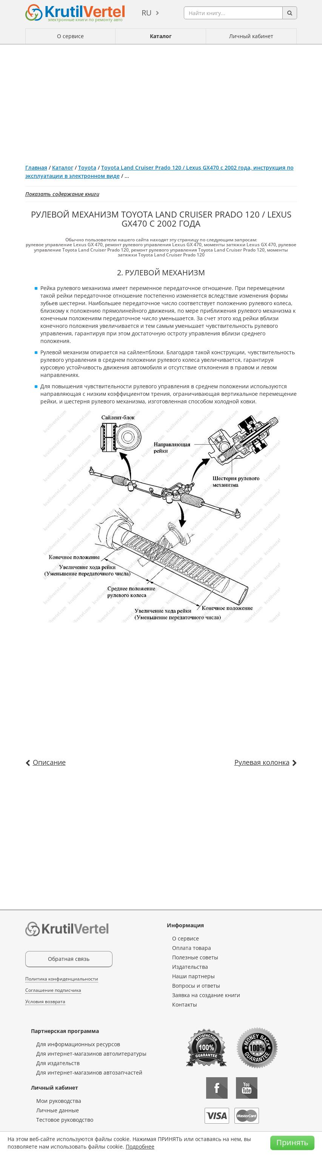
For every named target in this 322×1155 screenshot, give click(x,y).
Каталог (161, 36)
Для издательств (58, 1063)
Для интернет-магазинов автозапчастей (89, 1072)
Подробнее (140, 1146)
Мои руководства (58, 1100)
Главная (36, 167)
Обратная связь (68, 958)
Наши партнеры (193, 976)
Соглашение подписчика (53, 990)
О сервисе (70, 36)
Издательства (190, 966)
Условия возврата (45, 1001)
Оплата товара (191, 947)
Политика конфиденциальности (61, 979)
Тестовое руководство (64, 1119)
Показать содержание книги (62, 194)
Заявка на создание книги (206, 995)
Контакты (184, 1004)
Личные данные (57, 1110)
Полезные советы (195, 957)
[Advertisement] (161, 101)
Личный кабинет (251, 36)
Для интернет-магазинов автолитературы (91, 1053)
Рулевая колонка (262, 762)
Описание (49, 762)
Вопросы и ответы (196, 985)
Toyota (87, 167)
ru (147, 13)
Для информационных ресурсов (78, 1044)
